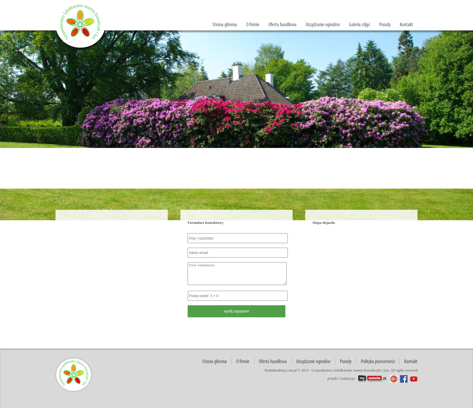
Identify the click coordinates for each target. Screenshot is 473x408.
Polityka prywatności (378, 361)
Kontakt (406, 24)
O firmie (252, 24)
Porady (385, 24)
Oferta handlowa (282, 24)
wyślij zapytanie (396, 5)
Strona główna (224, 24)
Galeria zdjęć (359, 24)
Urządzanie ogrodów (323, 24)
